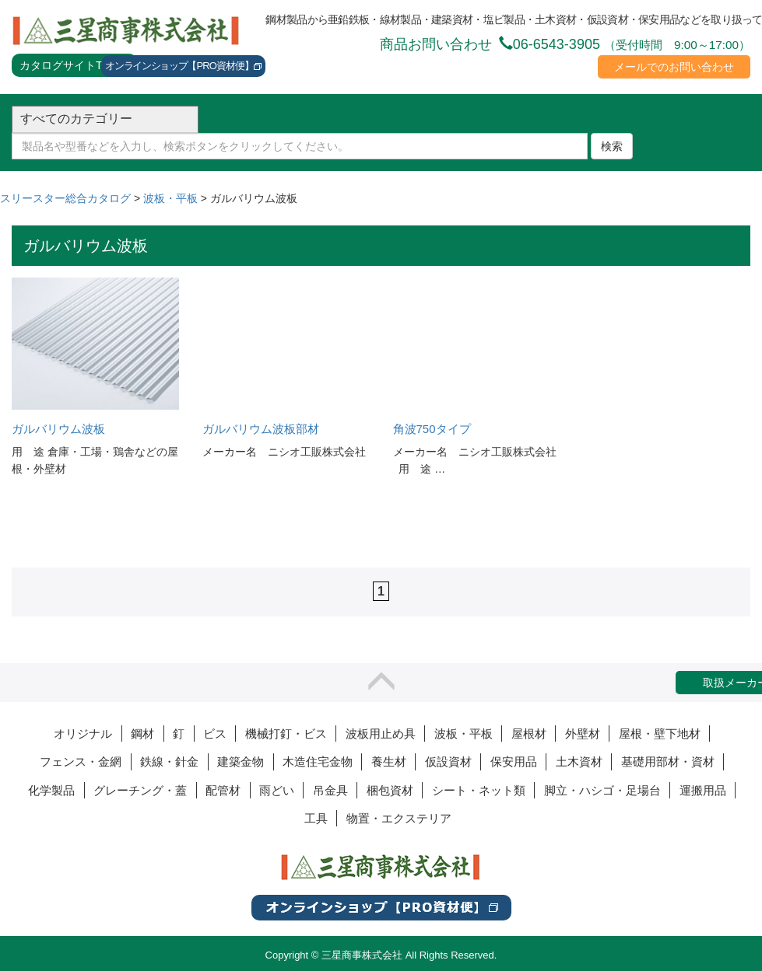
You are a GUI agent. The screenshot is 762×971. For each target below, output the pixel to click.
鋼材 (142, 733)
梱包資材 (390, 790)
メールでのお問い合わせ (674, 67)
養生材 (388, 761)
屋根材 (528, 733)
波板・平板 (463, 733)
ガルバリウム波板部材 (260, 429)
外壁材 (582, 733)
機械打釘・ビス (286, 733)
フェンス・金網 (80, 761)
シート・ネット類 (478, 790)
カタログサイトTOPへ (74, 65)
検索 (612, 146)
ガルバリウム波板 (58, 429)
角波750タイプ (432, 429)
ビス (214, 733)
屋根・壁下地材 (660, 733)
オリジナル (83, 733)
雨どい (276, 790)
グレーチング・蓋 (140, 790)
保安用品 (513, 761)
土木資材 (579, 761)
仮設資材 (448, 761)
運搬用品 (702, 790)
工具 (316, 818)
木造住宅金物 (318, 761)
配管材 (223, 790)
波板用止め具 (381, 733)
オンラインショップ (183, 66)
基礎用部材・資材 (668, 761)
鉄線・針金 (169, 761)
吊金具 (330, 790)
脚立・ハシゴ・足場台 (602, 790)
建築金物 (240, 761)
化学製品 (51, 790)
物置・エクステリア (398, 818)
